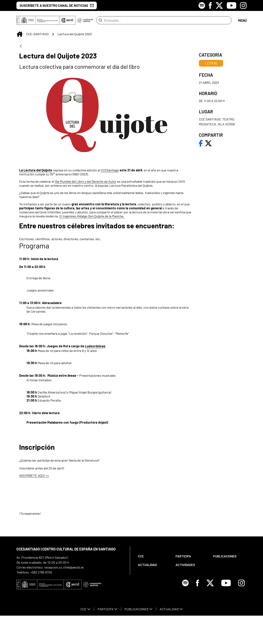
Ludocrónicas (95, 348)
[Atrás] (20, 48)
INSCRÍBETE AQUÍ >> (34, 478)
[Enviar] (100, 21)
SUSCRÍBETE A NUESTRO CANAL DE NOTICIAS (57, 5)
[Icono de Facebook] (210, 5)
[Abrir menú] (242, 21)
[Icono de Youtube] (231, 5)
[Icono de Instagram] (243, 5)
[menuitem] (154, 558)
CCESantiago (110, 172)
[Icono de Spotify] (202, 5)
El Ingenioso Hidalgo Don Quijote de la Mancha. (92, 218)
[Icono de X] (219, 5)
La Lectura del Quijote (35, 172)
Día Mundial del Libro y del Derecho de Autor (85, 184)
